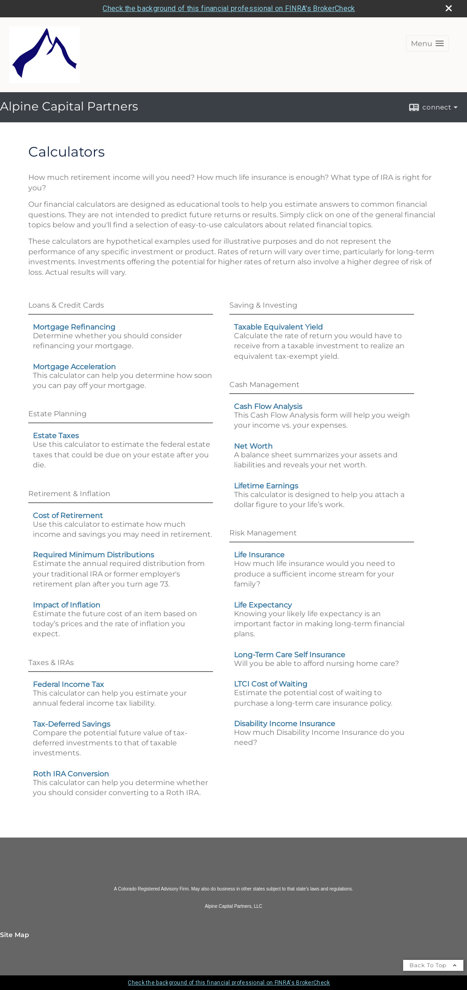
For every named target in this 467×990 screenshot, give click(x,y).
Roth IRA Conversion (71, 774)
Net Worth (253, 446)
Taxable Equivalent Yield (278, 327)
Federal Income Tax (68, 684)
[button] (427, 44)
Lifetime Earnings (266, 486)
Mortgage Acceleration (74, 366)
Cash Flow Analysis (268, 406)
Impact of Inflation (66, 605)
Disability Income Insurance (284, 723)
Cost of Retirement (68, 515)
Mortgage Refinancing (74, 327)
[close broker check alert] (448, 8)
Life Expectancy (263, 605)
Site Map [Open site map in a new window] (14, 935)
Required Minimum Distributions (93, 554)
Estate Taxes (56, 435)
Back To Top (433, 965)
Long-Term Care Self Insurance (289, 654)
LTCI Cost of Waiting (270, 684)
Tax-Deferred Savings (71, 724)
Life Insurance (259, 554)
